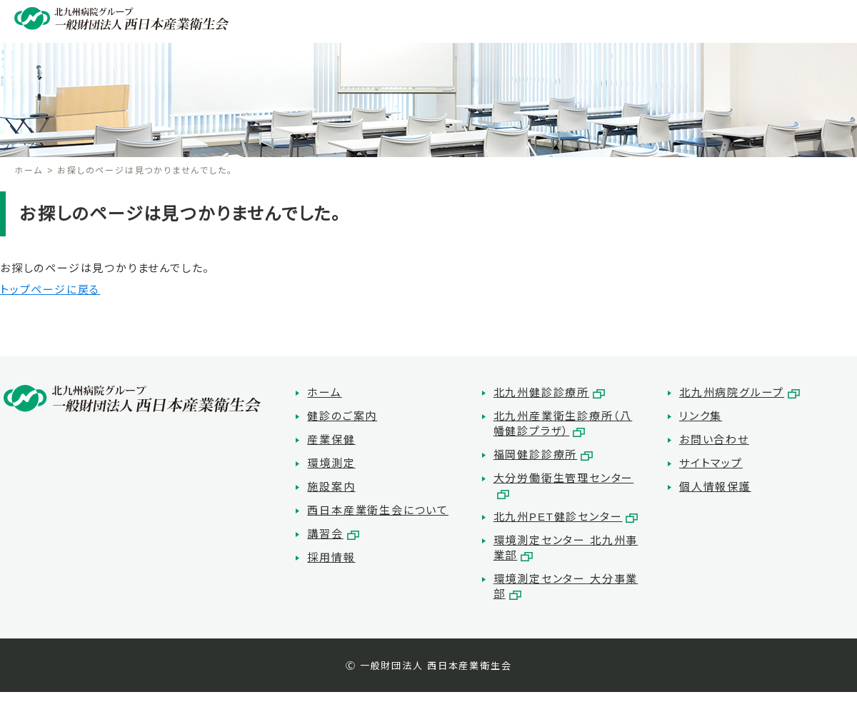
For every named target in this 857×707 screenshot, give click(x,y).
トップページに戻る (50, 290)
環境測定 (331, 463)
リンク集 (700, 416)
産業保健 (331, 439)
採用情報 (331, 557)
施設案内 (331, 487)
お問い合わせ (714, 439)
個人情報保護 (715, 487)
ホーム (28, 171)
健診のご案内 (342, 416)
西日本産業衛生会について (377, 510)
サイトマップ (711, 463)
